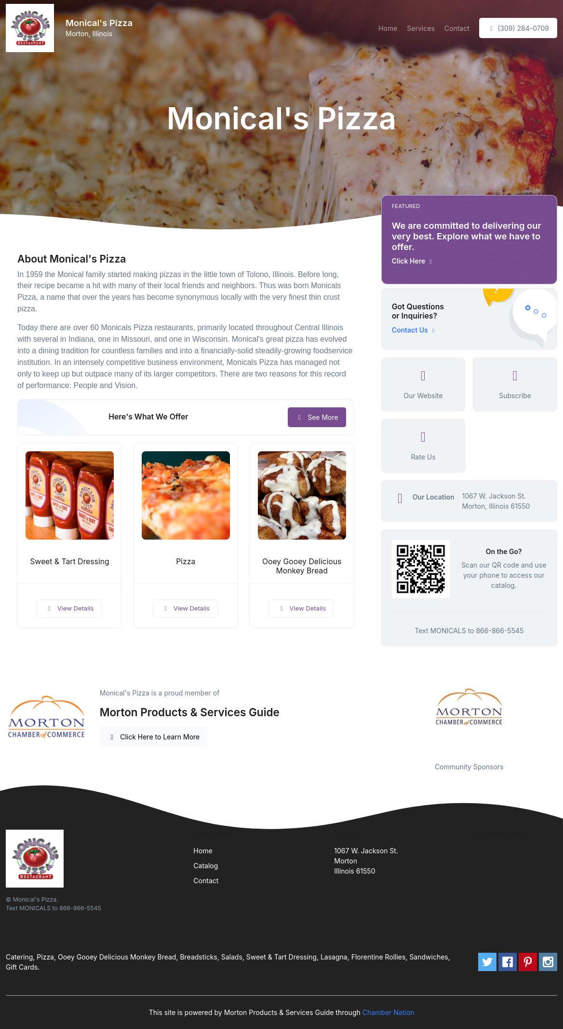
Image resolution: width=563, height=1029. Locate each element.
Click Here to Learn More (154, 737)
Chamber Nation (388, 1012)
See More (316, 417)
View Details (70, 608)
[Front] (32, 28)
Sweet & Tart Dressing (69, 561)
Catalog (205, 866)
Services (420, 28)
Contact (456, 28)
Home (387, 28)
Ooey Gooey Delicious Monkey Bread (302, 566)
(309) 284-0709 (518, 28)
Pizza (185, 561)
